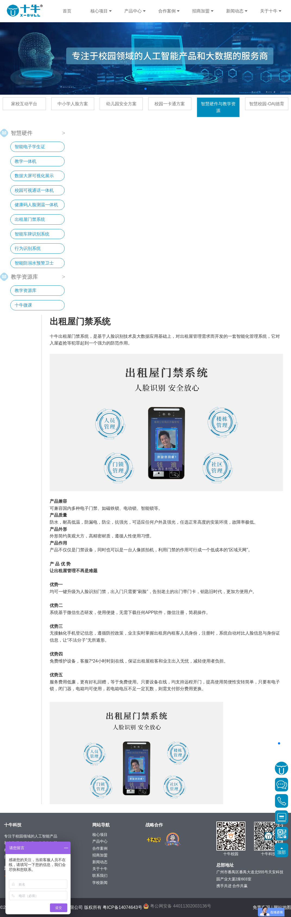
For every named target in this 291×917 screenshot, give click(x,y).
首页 (67, 11)
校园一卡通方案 (169, 103)
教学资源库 (24, 276)
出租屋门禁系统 (30, 219)
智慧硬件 (22, 132)
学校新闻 (99, 882)
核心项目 (100, 11)
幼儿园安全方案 (121, 103)
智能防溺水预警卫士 (34, 263)
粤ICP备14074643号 (122, 907)
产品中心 (134, 11)
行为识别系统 (28, 248)
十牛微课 (23, 305)
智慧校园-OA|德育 (266, 103)
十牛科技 (25, 10)
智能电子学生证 (30, 146)
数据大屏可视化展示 (34, 175)
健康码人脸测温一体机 (36, 204)
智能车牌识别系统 (32, 234)
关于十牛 (270, 11)
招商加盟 (202, 11)
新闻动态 (236, 11)
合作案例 (168, 11)
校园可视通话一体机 (34, 190)
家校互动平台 (24, 103)
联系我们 (99, 875)
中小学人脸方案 (73, 103)
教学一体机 (25, 161)
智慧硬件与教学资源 (218, 107)
